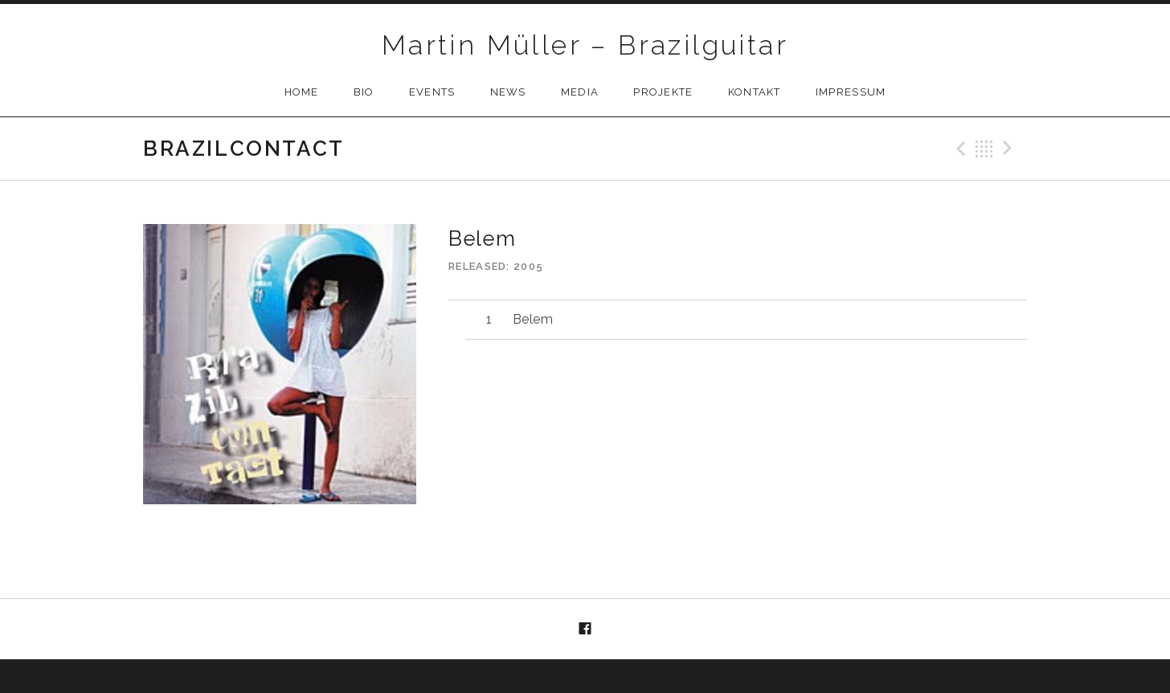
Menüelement (585, 629)
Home (301, 92)
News (508, 92)
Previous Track (959, 148)
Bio (364, 92)
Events (432, 92)
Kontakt (754, 92)
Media (580, 92)
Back (984, 148)
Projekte (663, 92)
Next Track (1010, 148)
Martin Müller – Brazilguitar (585, 45)
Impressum (851, 92)
